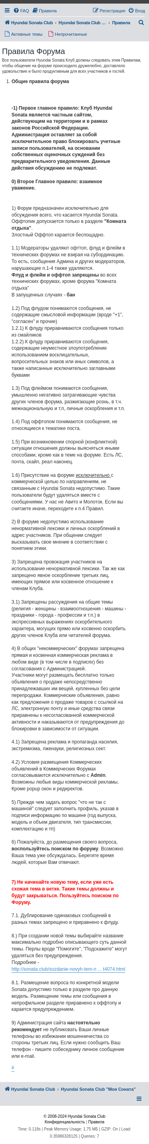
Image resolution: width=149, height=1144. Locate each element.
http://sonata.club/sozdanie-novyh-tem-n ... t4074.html (68, 969)
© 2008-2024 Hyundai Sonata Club (74, 1116)
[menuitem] (21, 10)
